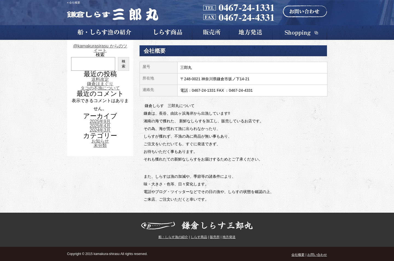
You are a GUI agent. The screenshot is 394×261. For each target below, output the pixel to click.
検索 (100, 54)
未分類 (100, 145)
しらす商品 (199, 237)
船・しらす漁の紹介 (173, 237)
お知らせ (100, 141)
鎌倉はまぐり (100, 83)
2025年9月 (100, 121)
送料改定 (100, 79)
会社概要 (298, 255)
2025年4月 (100, 125)
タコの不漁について (100, 88)
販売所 (215, 237)
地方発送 (229, 237)
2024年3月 (100, 130)
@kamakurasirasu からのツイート (100, 48)
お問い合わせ (317, 255)
